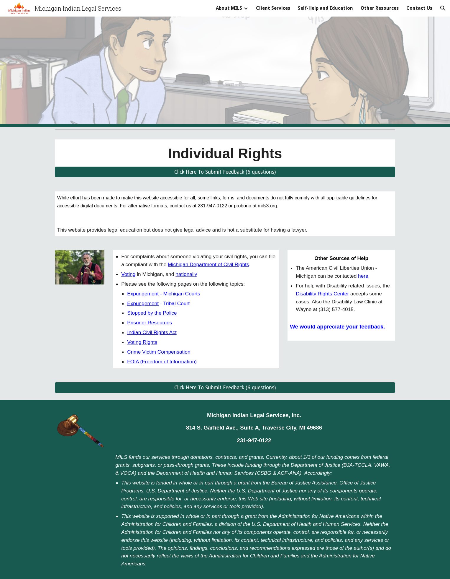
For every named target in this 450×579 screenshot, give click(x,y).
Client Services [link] (273, 8)
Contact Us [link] (419, 8)
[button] (443, 8)
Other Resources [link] (380, 8)
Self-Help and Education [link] (325, 8)
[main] (225, 153)
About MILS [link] (229, 8)
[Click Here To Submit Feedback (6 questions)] (225, 172)
